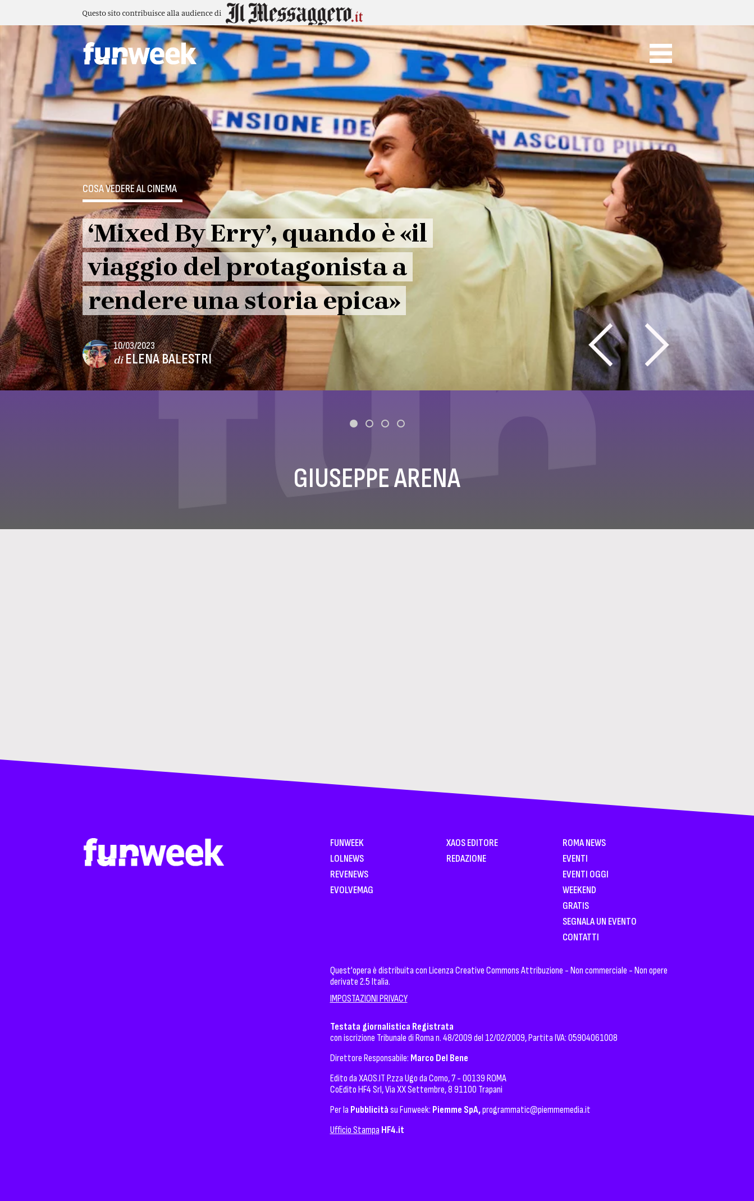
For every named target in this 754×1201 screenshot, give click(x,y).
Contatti (581, 937)
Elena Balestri (168, 359)
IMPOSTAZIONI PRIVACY (369, 998)
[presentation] (600, 344)
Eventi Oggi (586, 875)
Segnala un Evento (600, 922)
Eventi (575, 859)
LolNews (347, 859)
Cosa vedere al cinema (130, 188)
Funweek (347, 843)
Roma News (584, 843)
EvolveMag (351, 890)
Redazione (466, 859)
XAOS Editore (472, 843)
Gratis (576, 906)
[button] (354, 423)
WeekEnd (579, 890)
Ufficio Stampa (355, 1130)
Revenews (349, 875)
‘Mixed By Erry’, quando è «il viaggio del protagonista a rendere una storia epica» (257, 267)
